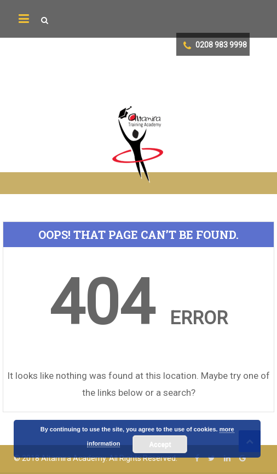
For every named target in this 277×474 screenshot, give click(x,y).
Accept (160, 444)
